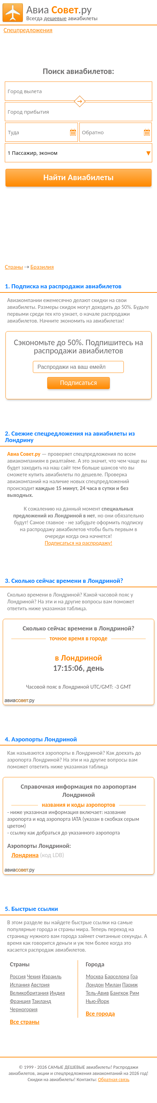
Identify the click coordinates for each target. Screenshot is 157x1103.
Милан (113, 984)
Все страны (24, 1022)
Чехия (34, 976)
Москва (95, 976)
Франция (20, 1001)
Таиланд (41, 1001)
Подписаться (78, 382)
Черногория (24, 1009)
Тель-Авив (97, 993)
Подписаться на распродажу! (78, 543)
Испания (20, 984)
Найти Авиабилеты (78, 177)
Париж (130, 984)
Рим (134, 993)
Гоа (134, 976)
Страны (14, 267)
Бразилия (42, 267)
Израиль (51, 976)
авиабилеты (62, 12)
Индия (57, 993)
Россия (18, 976)
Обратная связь (113, 1079)
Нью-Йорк (97, 1001)
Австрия (40, 984)
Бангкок (119, 993)
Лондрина (25, 855)
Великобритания (29, 993)
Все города (100, 1013)
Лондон (95, 984)
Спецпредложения (28, 30)
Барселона (117, 976)
